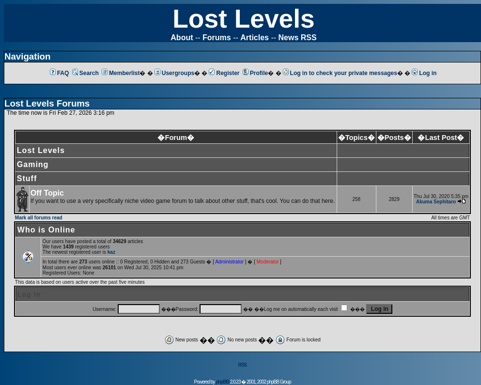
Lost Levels (243, 18)
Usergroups (174, 73)
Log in (424, 73)
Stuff (27, 178)
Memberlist (121, 73)
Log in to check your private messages (340, 73)
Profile (255, 73)
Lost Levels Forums (47, 103)
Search (85, 73)
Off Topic (47, 193)
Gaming (33, 164)
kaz (111, 252)
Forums (216, 37)
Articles (254, 37)
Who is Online (46, 230)
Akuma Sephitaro (436, 201)
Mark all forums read (38, 217)
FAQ (59, 73)
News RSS (298, 37)
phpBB (222, 382)
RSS (242, 365)
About (182, 37)
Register (224, 73)
